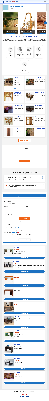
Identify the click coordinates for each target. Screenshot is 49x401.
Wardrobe (16, 128)
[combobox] (7, 214)
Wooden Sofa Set (18, 105)
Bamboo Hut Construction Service (40, 83)
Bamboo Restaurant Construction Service (40, 79)
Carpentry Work (39, 77)
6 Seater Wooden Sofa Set (19, 106)
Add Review (24, 160)
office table (17, 247)
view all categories (24, 140)
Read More (32, 41)
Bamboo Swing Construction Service (40, 81)
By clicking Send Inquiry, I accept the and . (24, 221)
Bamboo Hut (16, 80)
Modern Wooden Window (40, 118)
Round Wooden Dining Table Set (40, 97)
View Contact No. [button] (24, 239)
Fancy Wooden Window (40, 120)
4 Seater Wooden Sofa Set (19, 108)
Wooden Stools (17, 116)
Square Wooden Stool (18, 118)
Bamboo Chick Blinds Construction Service (19, 95)
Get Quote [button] (16, 249)
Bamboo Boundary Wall (10, 31)
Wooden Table (38, 105)
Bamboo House (17, 86)
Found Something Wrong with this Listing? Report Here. (25, 234)
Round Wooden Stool (18, 120)
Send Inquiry (24, 218)
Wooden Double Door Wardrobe (19, 130)
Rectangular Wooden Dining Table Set (40, 95)
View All (16, 88)
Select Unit (27, 206)
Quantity (6, 206)
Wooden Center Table (39, 108)
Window (37, 116)
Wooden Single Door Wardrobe (19, 131)
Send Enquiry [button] (24, 257)
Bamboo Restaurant (18, 84)
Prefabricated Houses (17, 78)
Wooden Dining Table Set (40, 93)
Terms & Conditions (38, 392)
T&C (28, 221)
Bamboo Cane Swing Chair (27, 31)
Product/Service (7, 201)
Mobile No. (6, 212)
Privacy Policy (33, 221)
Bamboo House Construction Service (19, 97)
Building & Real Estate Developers (18, 93)
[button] (13, 232)
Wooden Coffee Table (39, 106)
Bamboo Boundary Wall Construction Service (40, 130)
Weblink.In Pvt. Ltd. (22, 392)
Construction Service (40, 128)
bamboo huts (16, 82)
